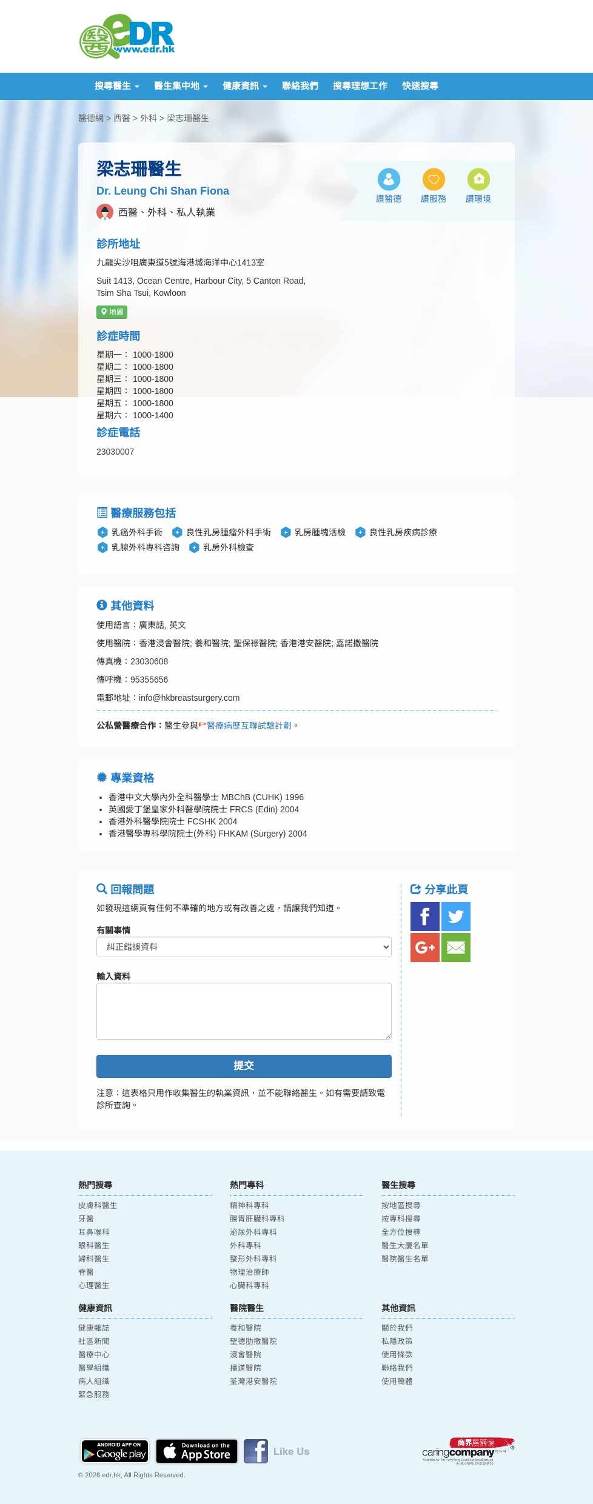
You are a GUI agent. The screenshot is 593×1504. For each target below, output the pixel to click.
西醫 (121, 118)
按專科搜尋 (401, 1219)
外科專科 (245, 1246)
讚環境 (478, 199)
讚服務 (433, 199)
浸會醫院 (245, 1355)
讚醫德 (388, 199)
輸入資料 (113, 976)
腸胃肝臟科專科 (257, 1219)
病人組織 (94, 1381)
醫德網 (91, 118)
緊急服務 (94, 1395)
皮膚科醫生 (98, 1206)
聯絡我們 (300, 86)
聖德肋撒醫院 (253, 1341)
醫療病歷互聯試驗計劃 (245, 725)
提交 (243, 1066)
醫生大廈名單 (405, 1246)
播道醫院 (245, 1368)
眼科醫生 (94, 1246)
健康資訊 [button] (245, 86)
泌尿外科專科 (253, 1232)
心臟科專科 (249, 1286)
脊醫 (86, 1272)
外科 (148, 118)
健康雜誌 (94, 1328)
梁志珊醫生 (188, 118)
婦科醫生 (94, 1259)
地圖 (112, 312)
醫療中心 (94, 1355)
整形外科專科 (253, 1259)
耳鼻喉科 (94, 1232)
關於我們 (397, 1328)
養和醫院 (245, 1328)
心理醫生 (94, 1286)
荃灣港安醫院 (253, 1381)
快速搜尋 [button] (420, 86)
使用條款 (397, 1355)
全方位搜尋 (401, 1232)
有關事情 (113, 930)
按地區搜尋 (401, 1206)
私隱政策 (397, 1341)
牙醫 (86, 1219)
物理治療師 (249, 1272)
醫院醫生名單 (405, 1259)
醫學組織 (94, 1368)
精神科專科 (249, 1206)
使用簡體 (397, 1381)
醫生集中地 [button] (181, 86)
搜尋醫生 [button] (117, 86)
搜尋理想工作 (360, 86)
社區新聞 (94, 1341)
